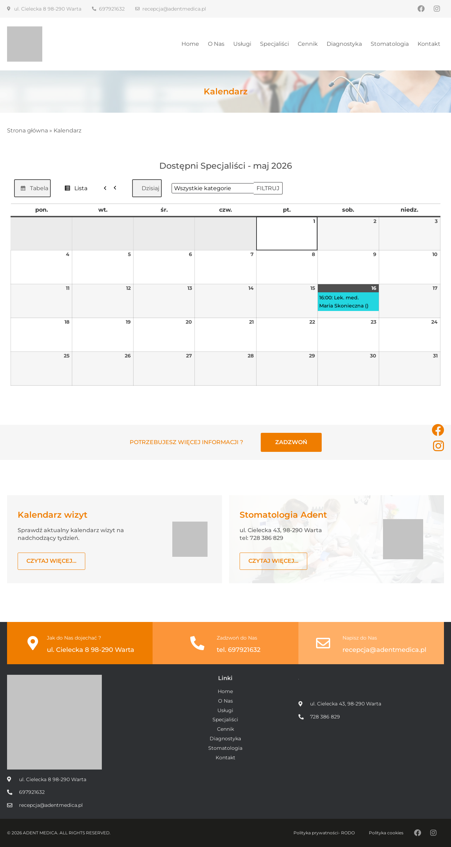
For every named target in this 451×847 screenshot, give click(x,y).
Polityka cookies (386, 832)
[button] (112, 188)
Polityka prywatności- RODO (324, 832)
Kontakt (429, 44)
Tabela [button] (32, 190)
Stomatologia (390, 44)
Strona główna (27, 130)
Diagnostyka (344, 44)
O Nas (216, 44)
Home (190, 44)
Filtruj (270, 187)
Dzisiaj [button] (150, 188)
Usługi (242, 44)
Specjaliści (274, 44)
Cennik (308, 44)
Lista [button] (74, 190)
